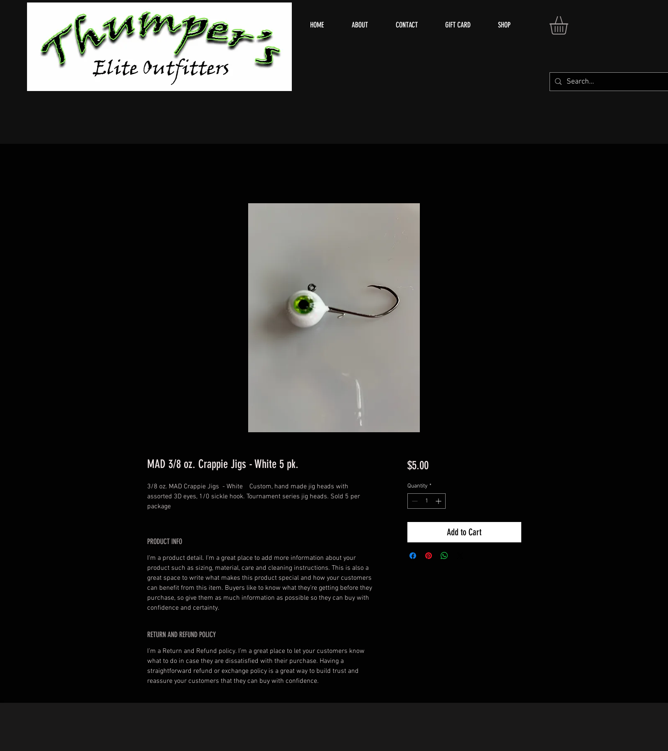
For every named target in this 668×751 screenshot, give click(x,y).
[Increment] (439, 501)
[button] (569, 25)
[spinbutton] (426, 501)
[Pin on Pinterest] (429, 556)
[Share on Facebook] (413, 556)
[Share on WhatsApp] (444, 556)
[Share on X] (460, 556)
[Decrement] (414, 501)
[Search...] (612, 82)
